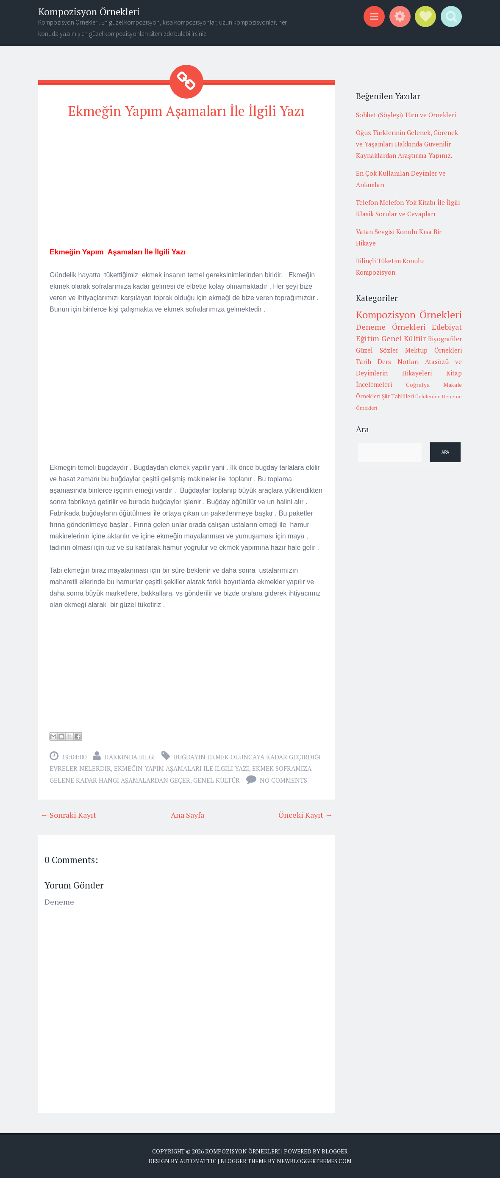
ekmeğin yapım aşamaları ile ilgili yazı (181, 768)
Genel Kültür (216, 780)
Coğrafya (418, 385)
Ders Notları (398, 361)
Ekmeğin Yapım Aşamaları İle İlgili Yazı (186, 111)
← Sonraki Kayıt (68, 815)
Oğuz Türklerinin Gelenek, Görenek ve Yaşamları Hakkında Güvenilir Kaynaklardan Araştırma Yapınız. (407, 144)
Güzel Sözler (377, 350)
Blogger (334, 1151)
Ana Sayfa (187, 815)
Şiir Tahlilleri (398, 396)
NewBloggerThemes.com (314, 1161)
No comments (283, 780)
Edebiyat (447, 327)
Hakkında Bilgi (129, 757)
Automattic (198, 1161)
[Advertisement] (186, 186)
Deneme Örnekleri (391, 327)
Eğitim (367, 338)
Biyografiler (445, 338)
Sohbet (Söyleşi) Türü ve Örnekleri (406, 114)
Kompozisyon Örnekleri (89, 11)
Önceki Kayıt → (305, 815)
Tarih (363, 361)
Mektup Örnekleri (433, 350)
